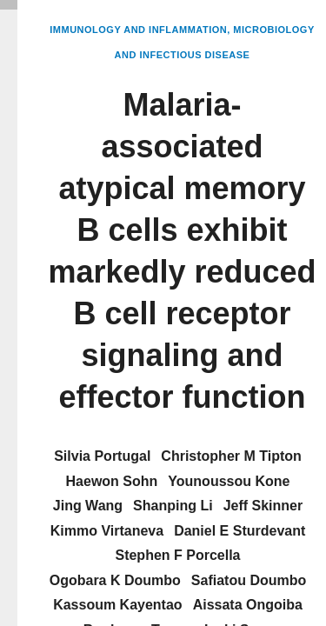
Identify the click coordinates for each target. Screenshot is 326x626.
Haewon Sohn (112, 481)
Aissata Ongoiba (248, 604)
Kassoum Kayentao (118, 604)
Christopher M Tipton (231, 456)
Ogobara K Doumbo (115, 580)
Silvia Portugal (102, 456)
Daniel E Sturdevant (239, 530)
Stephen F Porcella (177, 555)
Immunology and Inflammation (138, 29)
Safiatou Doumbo (248, 580)
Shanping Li (173, 505)
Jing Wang (88, 505)
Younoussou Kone (228, 481)
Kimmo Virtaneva (106, 530)
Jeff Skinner (263, 505)
